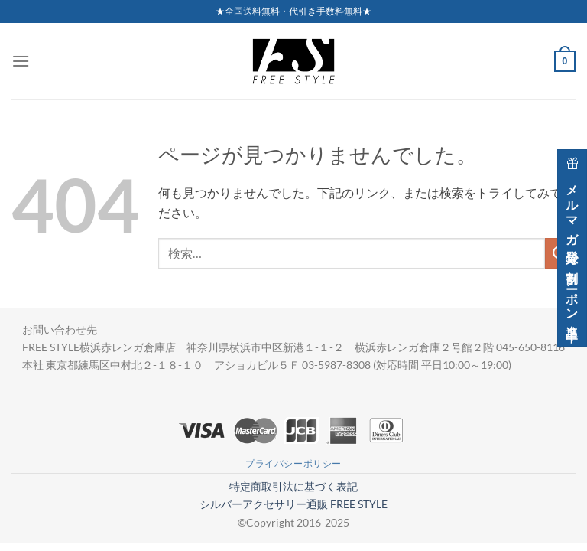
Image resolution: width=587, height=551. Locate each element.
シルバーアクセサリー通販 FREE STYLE (293, 503)
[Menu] (20, 61)
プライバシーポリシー (293, 463)
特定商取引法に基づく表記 (293, 486)
